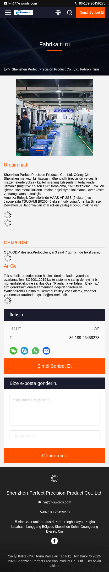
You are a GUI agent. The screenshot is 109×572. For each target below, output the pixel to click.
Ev (6, 69)
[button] (40, 150)
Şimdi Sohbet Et (92, 12)
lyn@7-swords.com (20, 3)
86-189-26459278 (89, 3)
